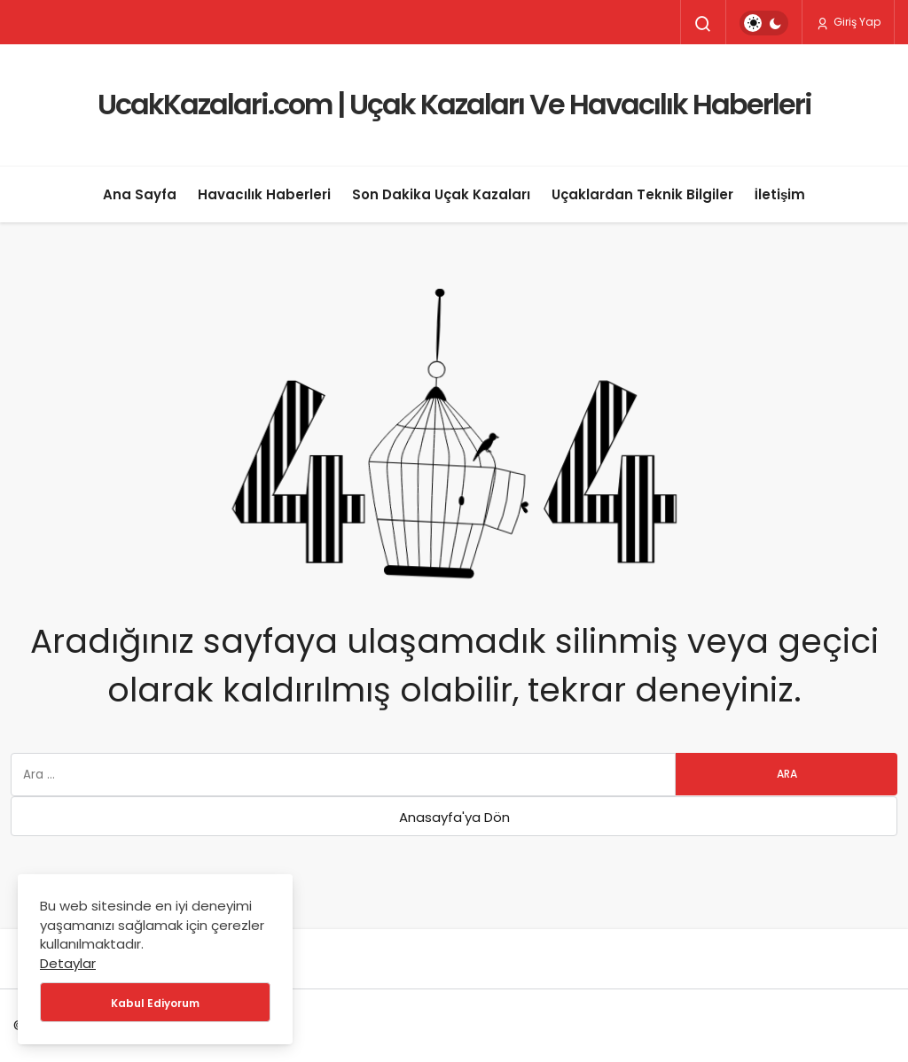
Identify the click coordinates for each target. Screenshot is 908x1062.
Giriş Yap (848, 22)
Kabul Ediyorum (155, 1003)
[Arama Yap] (703, 24)
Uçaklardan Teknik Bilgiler (642, 194)
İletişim (780, 194)
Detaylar (68, 963)
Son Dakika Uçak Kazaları (441, 194)
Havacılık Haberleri (264, 194)
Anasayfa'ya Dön (454, 817)
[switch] (764, 23)
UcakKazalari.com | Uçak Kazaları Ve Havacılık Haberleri (454, 104)
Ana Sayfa (139, 194)
